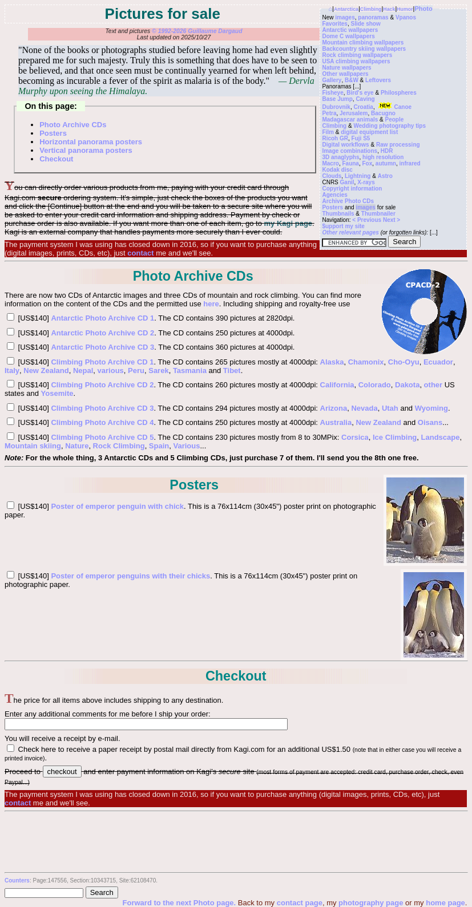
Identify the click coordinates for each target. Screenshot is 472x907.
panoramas (373, 17)
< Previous (367, 220)
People (394, 119)
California (337, 384)
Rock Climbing (119, 446)
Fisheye (332, 93)
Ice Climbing (395, 437)
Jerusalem (354, 113)
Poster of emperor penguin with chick (117, 506)
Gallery (331, 80)
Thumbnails (338, 213)
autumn (386, 163)
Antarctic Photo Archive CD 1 (102, 318)
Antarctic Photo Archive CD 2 (102, 333)
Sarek (158, 370)
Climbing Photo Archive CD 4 (102, 422)
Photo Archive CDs (72, 124)
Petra (329, 113)
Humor (405, 9)
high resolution (383, 157)
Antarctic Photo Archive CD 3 (102, 347)
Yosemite (57, 393)
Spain (159, 446)
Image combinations (349, 151)
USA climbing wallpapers (356, 61)
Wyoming (431, 408)
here (211, 303)
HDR (387, 151)
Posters (332, 207)
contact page (299, 902)
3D (325, 157)
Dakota (407, 384)
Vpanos (406, 17)
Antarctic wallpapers (350, 30)
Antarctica (346, 9)
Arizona (334, 408)
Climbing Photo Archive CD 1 (102, 362)
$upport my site (343, 226)
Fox (367, 163)
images (344, 17)
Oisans (430, 422)
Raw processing (398, 144)
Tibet (232, 370)
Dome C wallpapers (348, 36)
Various (187, 446)
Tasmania (190, 370)
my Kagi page (288, 223)
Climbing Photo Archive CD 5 (102, 437)
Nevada (364, 408)
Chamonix (366, 362)
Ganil (347, 182)
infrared (410, 163)
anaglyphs (345, 157)
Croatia (363, 107)
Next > (391, 220)
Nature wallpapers (346, 67)
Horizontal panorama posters (90, 141)
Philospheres (399, 93)
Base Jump (337, 99)
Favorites (334, 24)
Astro (385, 176)
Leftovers (378, 80)
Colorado (374, 384)
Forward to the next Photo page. (180, 902)
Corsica (355, 437)
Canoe (394, 107)
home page (445, 902)
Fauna (350, 163)
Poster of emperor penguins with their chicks (130, 576)
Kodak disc (337, 170)
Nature (76, 446)
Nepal (83, 370)
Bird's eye (359, 93)
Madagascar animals (350, 119)
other (433, 384)
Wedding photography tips (389, 126)
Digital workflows (345, 144)
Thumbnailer (378, 213)
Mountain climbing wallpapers (363, 42)
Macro (330, 163)
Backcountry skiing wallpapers (364, 49)
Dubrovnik (336, 107)
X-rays (366, 182)
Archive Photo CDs (348, 201)
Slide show (365, 24)
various (111, 370)
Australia (336, 422)
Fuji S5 (361, 138)
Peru (136, 370)
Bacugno (383, 113)
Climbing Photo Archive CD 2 (102, 384)
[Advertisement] (235, 841)
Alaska (332, 362)
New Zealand (45, 370)
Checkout (56, 159)
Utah (390, 408)
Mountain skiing (33, 446)
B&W (351, 80)
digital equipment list (369, 132)
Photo (423, 8)
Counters (17, 880)
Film (328, 132)
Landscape (440, 437)
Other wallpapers (345, 74)
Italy (12, 370)
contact (140, 253)
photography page (370, 902)
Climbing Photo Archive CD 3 (102, 408)
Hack (389, 9)
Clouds (331, 176)
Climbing (371, 9)
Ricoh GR (335, 138)
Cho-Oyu (403, 362)
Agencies (334, 195)
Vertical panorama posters (85, 150)
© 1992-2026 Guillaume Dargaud (197, 31)
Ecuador (438, 362)
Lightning (358, 176)
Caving (365, 99)
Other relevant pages (350, 232)
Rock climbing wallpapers (357, 55)
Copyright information (352, 188)
